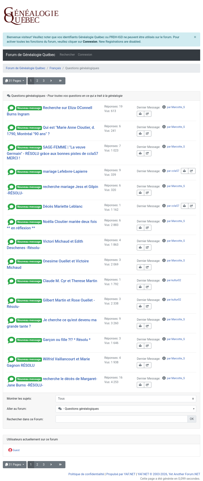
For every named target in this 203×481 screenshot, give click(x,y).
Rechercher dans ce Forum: (25, 419)
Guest (14, 450)
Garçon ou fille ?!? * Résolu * (66, 339)
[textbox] (126, 408)
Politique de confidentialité (86, 474)
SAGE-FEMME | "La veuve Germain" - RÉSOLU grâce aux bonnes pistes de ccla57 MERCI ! (52, 152)
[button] (11, 107)
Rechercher (67, 54)
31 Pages (13, 81)
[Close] (195, 37)
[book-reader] (140, 114)
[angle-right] (51, 80)
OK (192, 419)
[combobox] (126, 408)
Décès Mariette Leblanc (63, 206)
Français (55, 68)
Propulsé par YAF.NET (120, 474)
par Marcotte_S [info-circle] (173, 107)
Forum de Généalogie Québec (30, 54)
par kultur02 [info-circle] (171, 280)
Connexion (90, 41)
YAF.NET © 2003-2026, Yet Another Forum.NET (169, 474)
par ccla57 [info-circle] (170, 170)
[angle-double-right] (60, 80)
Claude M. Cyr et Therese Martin (70, 281)
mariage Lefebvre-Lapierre (65, 171)
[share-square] (147, 114)
